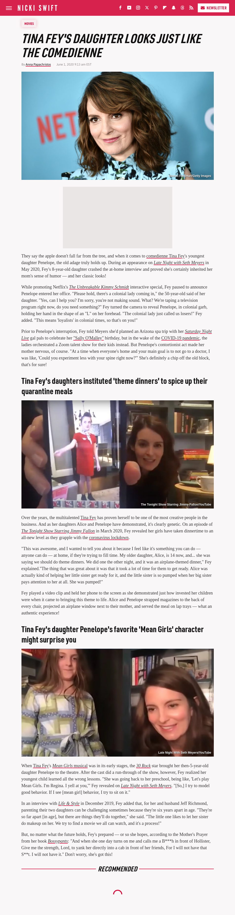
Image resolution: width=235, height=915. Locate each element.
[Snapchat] (173, 8)
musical (70, 765)
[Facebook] (120, 8)
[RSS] (191, 8)
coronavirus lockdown (108, 537)
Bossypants (58, 841)
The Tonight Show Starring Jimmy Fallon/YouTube (176, 504)
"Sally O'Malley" (88, 338)
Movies (29, 23)
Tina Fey (88, 517)
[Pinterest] (155, 8)
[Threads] (182, 8)
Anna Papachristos (38, 64)
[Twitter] (147, 8)
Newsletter (213, 7)
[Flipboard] (164, 8)
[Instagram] (138, 8)
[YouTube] (129, 8)
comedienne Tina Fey (165, 256)
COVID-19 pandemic (180, 338)
